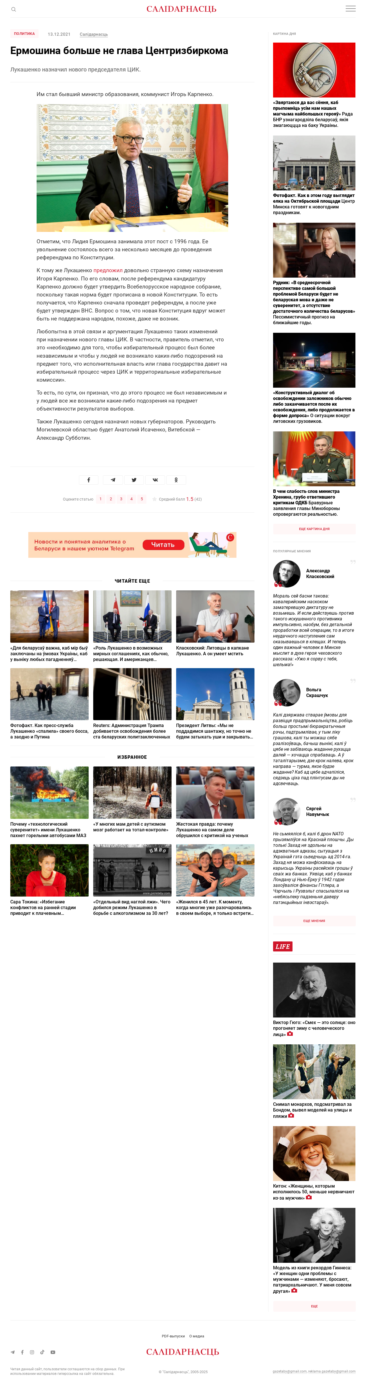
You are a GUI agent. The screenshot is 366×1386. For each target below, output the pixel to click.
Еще (314, 1306)
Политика (24, 33)
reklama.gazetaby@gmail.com (332, 1371)
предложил (108, 270)
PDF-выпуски (173, 1336)
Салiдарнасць (94, 34)
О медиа (196, 1336)
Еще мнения (314, 921)
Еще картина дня (314, 529)
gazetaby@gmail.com (290, 1371)
